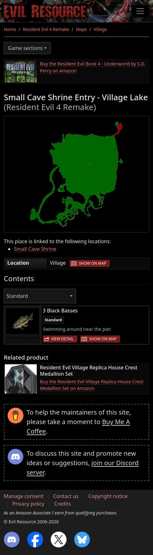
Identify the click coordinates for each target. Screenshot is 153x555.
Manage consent (23, 496)
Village (100, 29)
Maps (81, 29)
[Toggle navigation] (140, 11)
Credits (62, 503)
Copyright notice (108, 496)
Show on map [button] (92, 263)
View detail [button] (62, 339)
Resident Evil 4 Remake (46, 29)
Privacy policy (28, 503)
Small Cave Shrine (35, 248)
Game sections (25, 48)
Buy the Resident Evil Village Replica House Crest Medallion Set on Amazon (91, 385)
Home (10, 29)
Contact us (66, 496)
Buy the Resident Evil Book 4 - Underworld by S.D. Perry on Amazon (92, 67)
